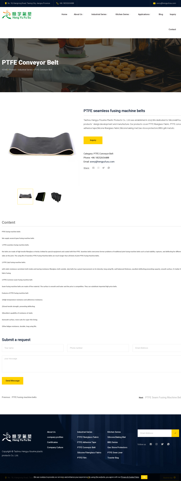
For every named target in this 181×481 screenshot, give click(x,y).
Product (12, 69)
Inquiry (173, 14)
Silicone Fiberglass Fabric (89, 452)
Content (8, 222)
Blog (161, 14)
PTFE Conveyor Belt (43, 69)
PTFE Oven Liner (115, 452)
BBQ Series (112, 442)
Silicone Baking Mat (116, 437)
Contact (172, 29)
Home (64, 14)
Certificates (52, 442)
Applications (144, 14)
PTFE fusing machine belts (24, 397)
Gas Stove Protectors (117, 447)
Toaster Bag (113, 458)
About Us (78, 14)
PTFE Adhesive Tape (86, 442)
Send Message (12, 381)
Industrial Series (99, 14)
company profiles (55, 437)
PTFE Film (81, 458)
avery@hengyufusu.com (102, 161)
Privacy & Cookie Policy (130, 477)
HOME (5, 69)
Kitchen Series (122, 14)
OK (144, 477)
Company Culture (55, 447)
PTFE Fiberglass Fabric (88, 437)
